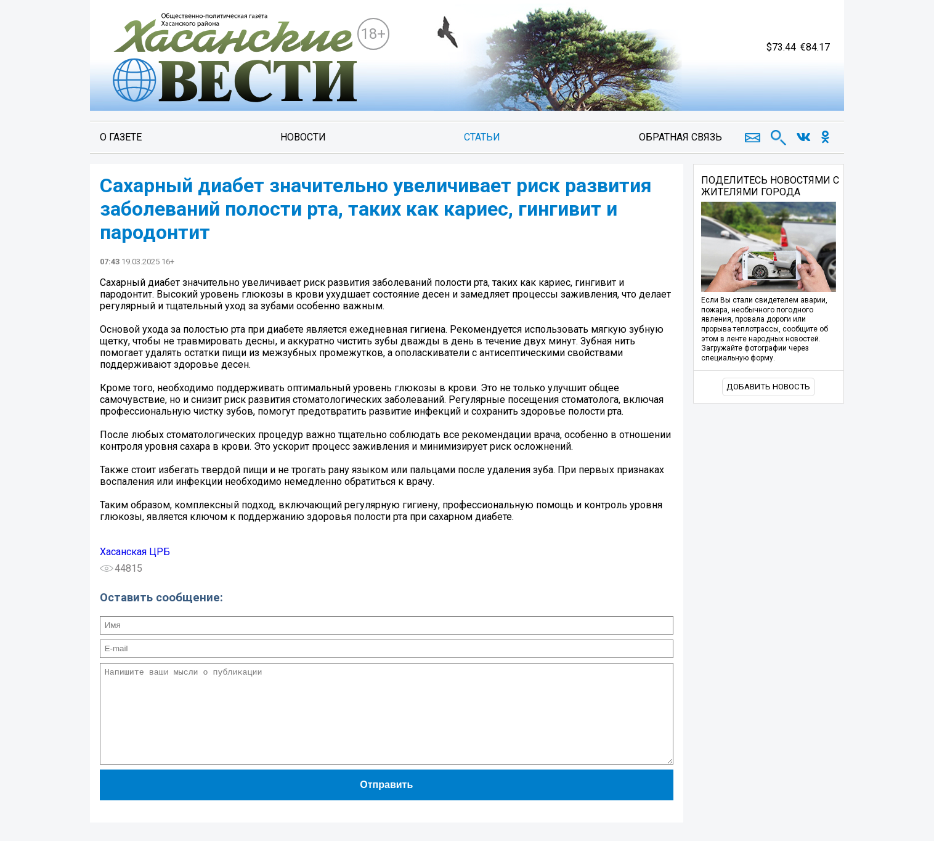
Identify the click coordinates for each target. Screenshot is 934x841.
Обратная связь (680, 137)
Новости (303, 137)
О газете (121, 137)
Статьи (482, 137)
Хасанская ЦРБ (135, 552)
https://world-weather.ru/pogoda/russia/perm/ (759, 91)
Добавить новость (768, 386)
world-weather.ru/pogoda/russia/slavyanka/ (759, 80)
